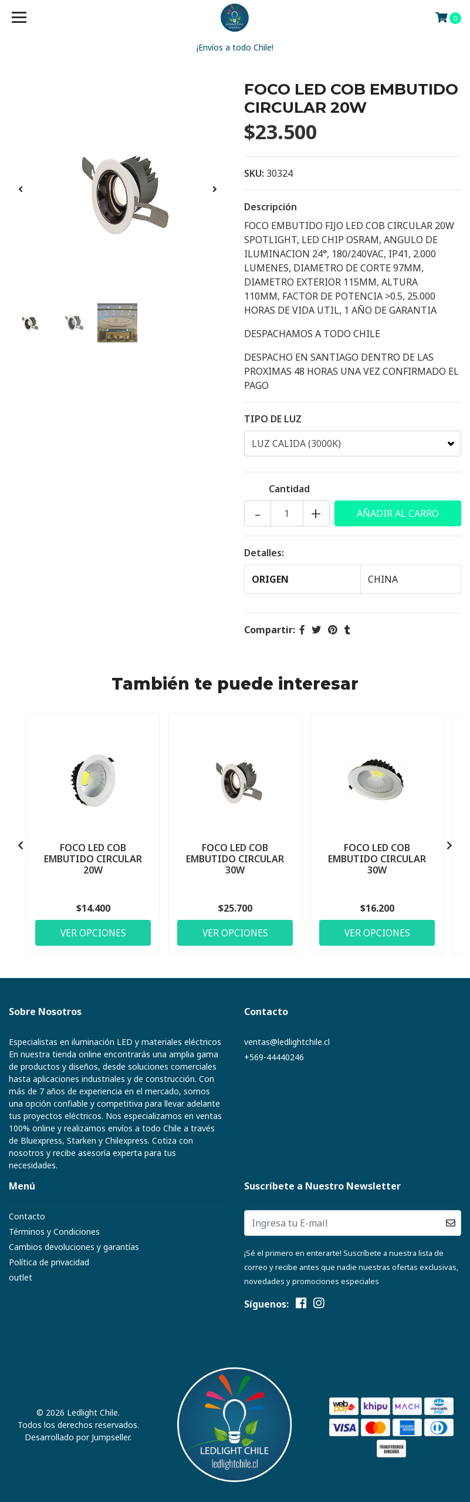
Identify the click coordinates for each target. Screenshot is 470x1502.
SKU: (254, 173)
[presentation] (20, 189)
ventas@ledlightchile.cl (287, 1041)
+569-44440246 (274, 1057)
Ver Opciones (93, 931)
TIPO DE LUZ (273, 418)
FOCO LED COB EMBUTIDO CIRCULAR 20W (93, 857)
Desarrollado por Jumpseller (77, 1437)
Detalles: (264, 552)
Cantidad (289, 488)
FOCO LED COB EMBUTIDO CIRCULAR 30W (235, 857)
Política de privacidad (49, 1262)
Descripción (270, 206)
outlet (20, 1277)
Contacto (27, 1216)
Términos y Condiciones (54, 1231)
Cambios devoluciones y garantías (74, 1246)
